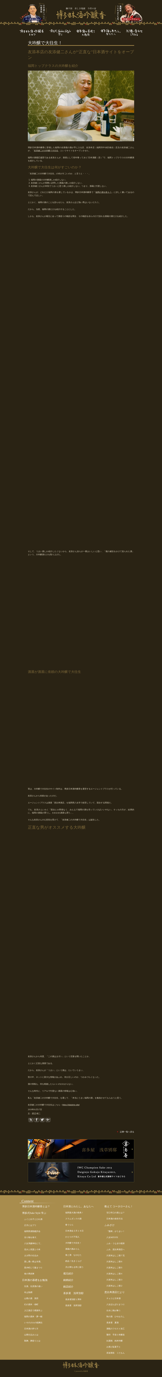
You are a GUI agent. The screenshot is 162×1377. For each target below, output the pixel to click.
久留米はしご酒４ (114, 1274)
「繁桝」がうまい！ (115, 1231)
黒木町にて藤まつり (33, 1268)
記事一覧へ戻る (127, 1132)
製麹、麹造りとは (32, 1341)
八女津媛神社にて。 (33, 1243)
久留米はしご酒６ (114, 1261)
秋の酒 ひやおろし (115, 1316)
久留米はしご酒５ (114, 1268)
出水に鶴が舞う (113, 1310)
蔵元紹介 (68, 1273)
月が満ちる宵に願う (74, 1267)
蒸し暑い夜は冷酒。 (33, 1261)
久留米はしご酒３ (114, 1280)
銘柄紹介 (68, 1280)
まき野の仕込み (31, 1255)
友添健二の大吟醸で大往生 (46, 151)
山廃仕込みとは (31, 1335)
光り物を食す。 (31, 1237)
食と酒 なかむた (73, 1255)
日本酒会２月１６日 (74, 1231)
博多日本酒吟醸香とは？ (34, 32)
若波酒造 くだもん (115, 1353)
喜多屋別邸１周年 (73, 1299)
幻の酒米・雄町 (31, 1304)
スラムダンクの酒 (73, 1219)
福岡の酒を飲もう (103, 192)
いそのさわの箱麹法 (33, 1323)
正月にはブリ (30, 1225)
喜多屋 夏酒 (112, 1323)
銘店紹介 (68, 1286)
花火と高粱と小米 (32, 1249)
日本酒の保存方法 (114, 1219)
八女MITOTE (112, 1237)
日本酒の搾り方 (31, 1329)
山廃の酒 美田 (31, 1298)
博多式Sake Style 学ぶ (34, 1213)
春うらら (69, 1225)
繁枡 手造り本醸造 (115, 1335)
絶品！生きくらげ (73, 1261)
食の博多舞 (29, 1274)
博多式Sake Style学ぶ (63, 32)
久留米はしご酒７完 (115, 1255)
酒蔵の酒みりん (72, 1249)
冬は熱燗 (28, 1292)
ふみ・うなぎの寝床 (115, 1243)
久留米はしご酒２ (114, 1286)
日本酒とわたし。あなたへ (113, 32)
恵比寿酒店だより (114, 1292)
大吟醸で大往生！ (73, 1243)
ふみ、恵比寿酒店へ (115, 1249)
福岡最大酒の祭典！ (74, 1213)
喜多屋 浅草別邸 (73, 1293)
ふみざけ (109, 1225)
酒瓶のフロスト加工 (115, 1329)
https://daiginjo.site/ (71, 1105)
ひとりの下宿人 (72, 1237)
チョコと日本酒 (113, 1298)
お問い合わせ (134, 32)
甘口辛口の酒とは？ (115, 1213)
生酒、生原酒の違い (33, 1286)
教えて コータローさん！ (118, 1206)
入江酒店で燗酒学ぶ (33, 1310)
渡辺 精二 (36, 1114)
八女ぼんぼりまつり (115, 1304)
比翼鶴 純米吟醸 (114, 1341)
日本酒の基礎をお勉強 (89, 32)
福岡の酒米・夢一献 (33, 1316)
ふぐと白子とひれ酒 (33, 1219)
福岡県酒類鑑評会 (32, 1231)
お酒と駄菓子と (113, 1347)
